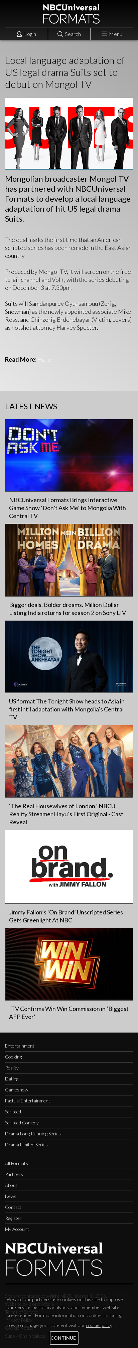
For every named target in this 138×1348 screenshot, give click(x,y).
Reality (12, 1067)
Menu (112, 34)
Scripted (13, 1111)
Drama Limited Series (26, 1144)
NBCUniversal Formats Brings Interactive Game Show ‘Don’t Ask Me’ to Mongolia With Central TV (67, 507)
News (10, 1196)
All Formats (16, 1163)
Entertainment (19, 1046)
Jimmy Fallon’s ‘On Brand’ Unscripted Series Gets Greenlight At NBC (66, 916)
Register (13, 1218)
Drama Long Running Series (33, 1133)
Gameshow (16, 1089)
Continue (63, 1338)
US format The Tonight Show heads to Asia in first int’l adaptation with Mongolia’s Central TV (67, 709)
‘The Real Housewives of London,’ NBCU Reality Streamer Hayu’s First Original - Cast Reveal (66, 814)
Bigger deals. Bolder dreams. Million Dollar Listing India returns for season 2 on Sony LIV (67, 608)
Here (44, 359)
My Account (17, 1229)
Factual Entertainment (27, 1100)
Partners (14, 1174)
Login (26, 34)
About (11, 1185)
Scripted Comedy (22, 1122)
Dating (11, 1078)
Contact (13, 1207)
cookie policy (99, 1325)
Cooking (13, 1056)
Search (69, 34)
